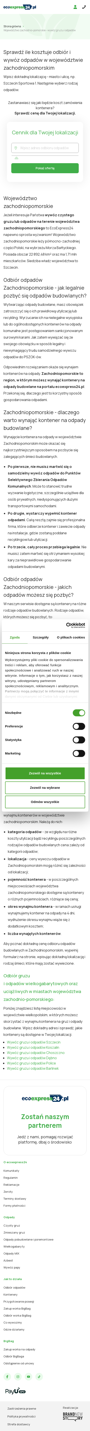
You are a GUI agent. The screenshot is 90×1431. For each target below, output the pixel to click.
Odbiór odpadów (14, 1287)
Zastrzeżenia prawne (21, 1408)
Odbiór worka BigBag (17, 1315)
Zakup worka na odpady (19, 1349)
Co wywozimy (12, 1322)
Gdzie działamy (14, 1329)
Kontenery (10, 1294)
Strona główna (12, 26)
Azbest (8, 1260)
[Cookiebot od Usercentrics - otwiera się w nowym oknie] (66, 625)
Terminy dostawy (14, 1199)
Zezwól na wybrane (45, 787)
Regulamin (10, 1178)
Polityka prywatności (21, 1416)
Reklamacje (11, 1185)
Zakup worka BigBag (17, 1308)
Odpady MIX (11, 1253)
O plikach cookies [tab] (71, 637)
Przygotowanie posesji (18, 1301)
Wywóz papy (11, 1267)
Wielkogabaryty (14, 1246)
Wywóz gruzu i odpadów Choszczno (36, 1052)
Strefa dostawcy (18, 1424)
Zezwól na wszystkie (45, 773)
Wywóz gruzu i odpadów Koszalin (33, 1047)
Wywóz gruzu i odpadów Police (31, 1063)
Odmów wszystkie (45, 802)
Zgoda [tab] (15, 637)
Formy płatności (14, 1206)
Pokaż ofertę (45, 168)
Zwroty (8, 1192)
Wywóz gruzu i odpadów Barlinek (33, 1068)
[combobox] (49, 148)
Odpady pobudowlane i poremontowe (28, 1239)
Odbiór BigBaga (13, 1356)
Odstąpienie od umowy (18, 1363)
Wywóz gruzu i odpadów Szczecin (34, 1042)
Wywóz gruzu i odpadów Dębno (32, 1058)
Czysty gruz (11, 1225)
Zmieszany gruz (14, 1232)
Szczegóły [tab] (41, 637)
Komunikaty (11, 1171)
